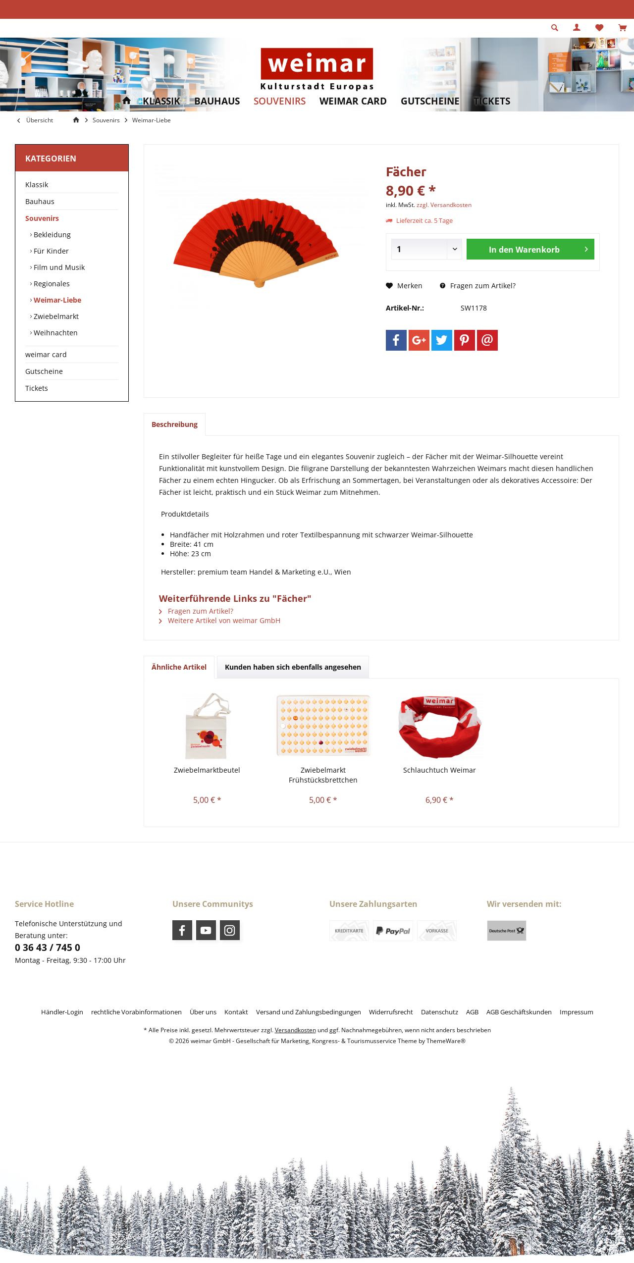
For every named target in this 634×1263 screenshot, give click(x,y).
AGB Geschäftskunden (519, 1012)
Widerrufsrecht (391, 1012)
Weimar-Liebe (56, 300)
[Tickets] (492, 101)
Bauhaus (39, 201)
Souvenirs (42, 218)
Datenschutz (439, 1012)
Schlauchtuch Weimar (439, 770)
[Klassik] (161, 101)
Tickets (36, 388)
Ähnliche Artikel (179, 667)
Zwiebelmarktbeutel (207, 770)
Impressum (576, 1012)
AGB (472, 1012)
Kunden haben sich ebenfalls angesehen (293, 667)
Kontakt (236, 1012)
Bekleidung (51, 234)
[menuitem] (622, 28)
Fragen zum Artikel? (478, 285)
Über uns (203, 1012)
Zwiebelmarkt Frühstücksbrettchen (323, 775)
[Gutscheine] (430, 101)
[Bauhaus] (217, 101)
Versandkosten (295, 1030)
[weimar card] (353, 101)
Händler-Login (62, 1012)
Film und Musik (58, 267)
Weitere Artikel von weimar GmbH (219, 620)
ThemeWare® (446, 1041)
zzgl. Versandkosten (444, 205)
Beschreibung (175, 424)
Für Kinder (50, 251)
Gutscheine (44, 371)
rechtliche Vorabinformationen (136, 1012)
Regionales (51, 283)
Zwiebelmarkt (55, 316)
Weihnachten (55, 332)
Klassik (36, 184)
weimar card (46, 354)
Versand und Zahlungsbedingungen (308, 1012)
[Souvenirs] (280, 101)
